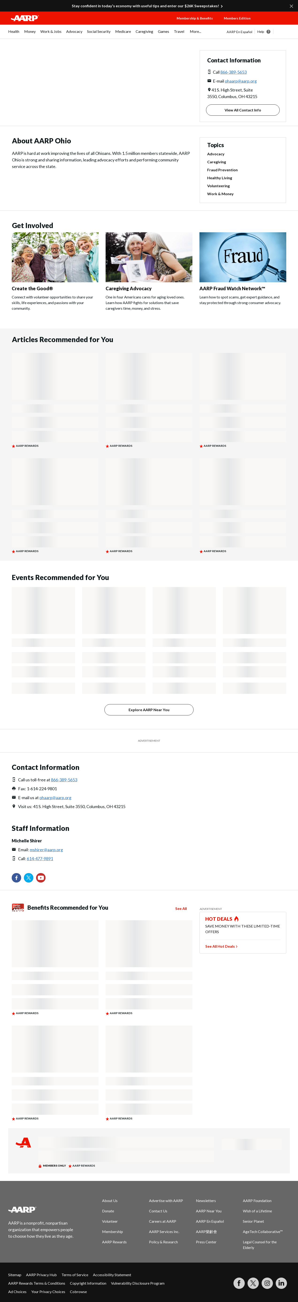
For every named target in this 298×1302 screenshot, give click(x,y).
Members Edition (237, 18)
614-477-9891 (40, 858)
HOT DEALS (219, 919)
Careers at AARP (162, 1221)
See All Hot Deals (220, 946)
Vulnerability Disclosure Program (137, 1283)
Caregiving (216, 162)
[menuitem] (13, 33)
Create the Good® (32, 288)
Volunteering (218, 185)
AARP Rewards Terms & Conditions (36, 1283)
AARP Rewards (114, 1242)
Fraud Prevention (222, 170)
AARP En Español (239, 32)
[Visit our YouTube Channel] (41, 877)
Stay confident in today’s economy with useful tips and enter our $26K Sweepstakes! (145, 6)
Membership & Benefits (195, 18)
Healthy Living (219, 178)
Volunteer (110, 1221)
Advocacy (216, 154)
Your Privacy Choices (48, 1291)
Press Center (206, 1242)
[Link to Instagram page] (267, 1283)
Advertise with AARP (166, 1200)
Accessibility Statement (112, 1274)
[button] (276, 22)
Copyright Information (88, 1283)
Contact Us (158, 1211)
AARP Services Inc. (164, 1231)
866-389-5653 (233, 72)
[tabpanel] (258, 32)
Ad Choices (17, 1291)
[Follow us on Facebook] (16, 877)
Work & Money (220, 193)
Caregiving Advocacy (129, 288)
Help (260, 32)
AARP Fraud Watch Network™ (232, 288)
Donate (108, 1211)
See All (181, 908)
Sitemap (14, 1274)
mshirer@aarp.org (46, 849)
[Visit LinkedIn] (281, 1283)
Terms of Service (74, 1274)
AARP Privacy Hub (41, 1274)
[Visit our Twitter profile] (28, 877)
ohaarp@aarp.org (241, 81)
